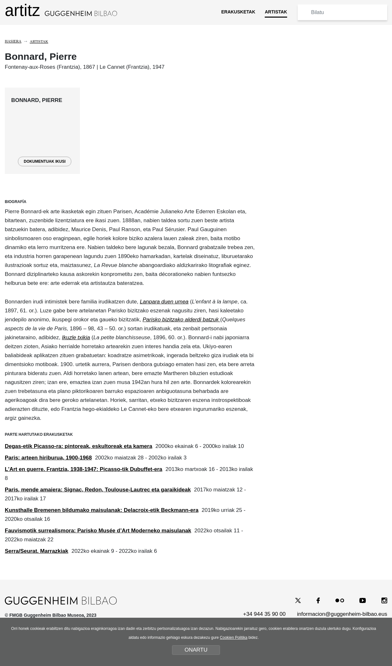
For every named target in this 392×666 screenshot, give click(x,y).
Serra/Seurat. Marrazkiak (36, 551)
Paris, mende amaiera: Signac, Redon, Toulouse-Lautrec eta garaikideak (98, 490)
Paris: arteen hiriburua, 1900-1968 (48, 458)
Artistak (39, 41)
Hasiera (13, 41)
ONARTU (195, 650)
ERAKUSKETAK (238, 11)
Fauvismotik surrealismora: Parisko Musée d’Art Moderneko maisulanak (98, 531)
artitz (61, 10)
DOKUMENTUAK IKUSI (45, 161)
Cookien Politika (233, 637)
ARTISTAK (276, 11)
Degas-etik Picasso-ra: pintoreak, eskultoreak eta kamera (78, 446)
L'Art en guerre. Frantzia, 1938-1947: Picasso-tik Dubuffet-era (83, 469)
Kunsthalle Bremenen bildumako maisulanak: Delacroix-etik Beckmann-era (102, 510)
